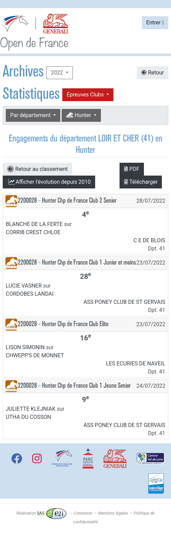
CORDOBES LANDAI (30, 294)
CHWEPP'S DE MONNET (35, 355)
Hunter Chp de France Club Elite (75, 324)
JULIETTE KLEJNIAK (31, 409)
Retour (152, 72)
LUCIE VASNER (24, 286)
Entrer (155, 22)
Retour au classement (37, 169)
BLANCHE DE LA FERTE (34, 224)
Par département (31, 115)
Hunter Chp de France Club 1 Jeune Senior (86, 385)
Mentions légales (113, 513)
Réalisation (41, 513)
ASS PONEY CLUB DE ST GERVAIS (124, 302)
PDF (131, 169)
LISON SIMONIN (25, 347)
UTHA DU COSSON (28, 417)
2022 (57, 72)
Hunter (79, 115)
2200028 (27, 200)
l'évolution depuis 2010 (49, 182)
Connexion (83, 513)
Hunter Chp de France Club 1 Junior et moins (89, 262)
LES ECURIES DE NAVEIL (135, 363)
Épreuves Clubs (86, 94)
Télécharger (140, 182)
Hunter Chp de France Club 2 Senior (79, 200)
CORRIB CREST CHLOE (33, 232)
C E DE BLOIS (149, 240)
